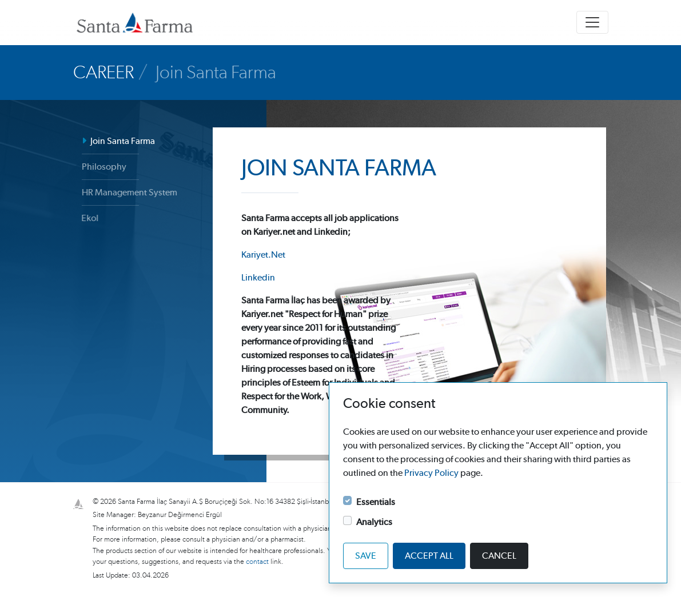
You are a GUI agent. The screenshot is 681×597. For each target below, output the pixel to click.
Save (365, 555)
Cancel (499, 555)
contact (258, 562)
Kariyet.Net (263, 254)
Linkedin (258, 277)
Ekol (82, 218)
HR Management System (124, 192)
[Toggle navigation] (592, 22)
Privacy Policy (431, 473)
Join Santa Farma (115, 141)
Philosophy (100, 166)
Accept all (429, 555)
